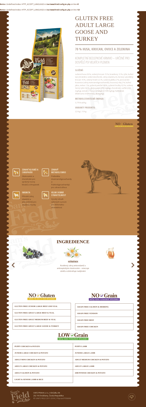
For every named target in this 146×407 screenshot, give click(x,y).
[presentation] (13, 265)
